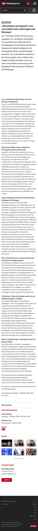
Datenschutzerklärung (8, 501)
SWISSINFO (32, 516)
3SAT (34, 519)
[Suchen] (12, 10)
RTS (35, 507)
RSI (35, 510)
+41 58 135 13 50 (7, 471)
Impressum (5, 504)
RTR (35, 513)
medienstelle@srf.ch (9, 474)
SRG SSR (33, 504)
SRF (35, 501)
